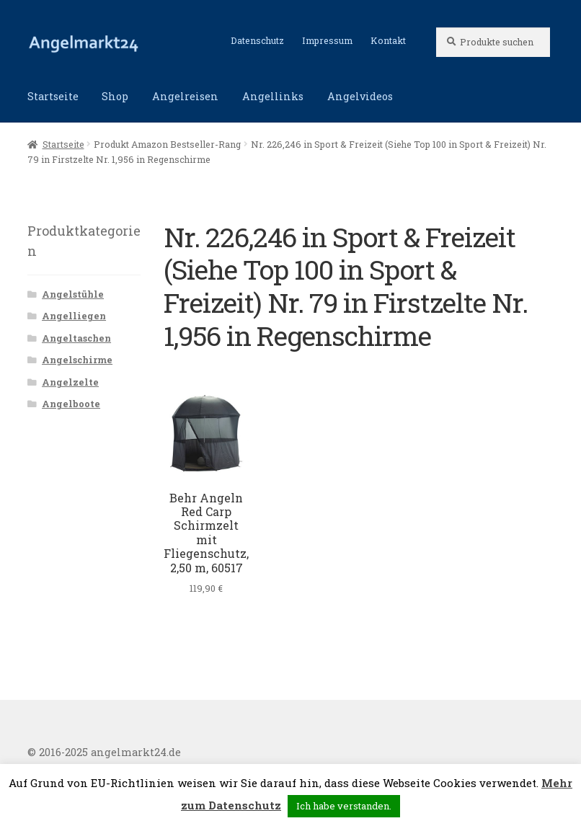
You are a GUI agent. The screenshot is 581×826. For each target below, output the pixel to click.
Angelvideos (360, 96)
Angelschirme (77, 359)
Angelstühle (73, 294)
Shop (115, 96)
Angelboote (71, 403)
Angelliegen (74, 315)
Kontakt (388, 40)
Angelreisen (185, 96)
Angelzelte (70, 382)
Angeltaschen (76, 338)
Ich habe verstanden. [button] (343, 805)
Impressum (327, 40)
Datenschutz (257, 40)
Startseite (53, 96)
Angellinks (272, 96)
